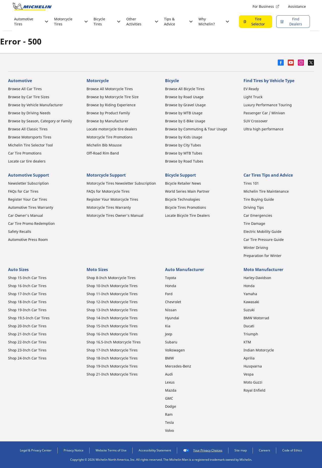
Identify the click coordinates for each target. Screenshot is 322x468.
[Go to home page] (32, 6)
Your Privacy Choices (202, 450)
